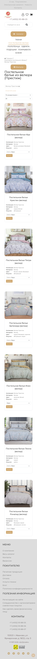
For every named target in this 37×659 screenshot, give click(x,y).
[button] (18, 24)
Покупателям (21, 2)
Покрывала (24, 50)
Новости (28, 5)
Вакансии (7, 561)
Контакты (18, 8)
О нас (11, 2)
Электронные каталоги (13, 5)
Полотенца (14, 46)
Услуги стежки (9, 582)
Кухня (18, 53)
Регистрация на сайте (13, 600)
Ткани (18, 40)
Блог (5, 585)
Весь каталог (9, 554)
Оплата (6, 578)
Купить (9, 155)
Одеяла (25, 46)
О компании (8, 551)
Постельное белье (18, 43)
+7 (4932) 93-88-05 (18, 622)
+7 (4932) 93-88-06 (18, 626)
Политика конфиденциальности (17, 589)
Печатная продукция (12, 572)
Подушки (11, 50)
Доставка (7, 575)
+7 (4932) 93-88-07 (18, 629)
